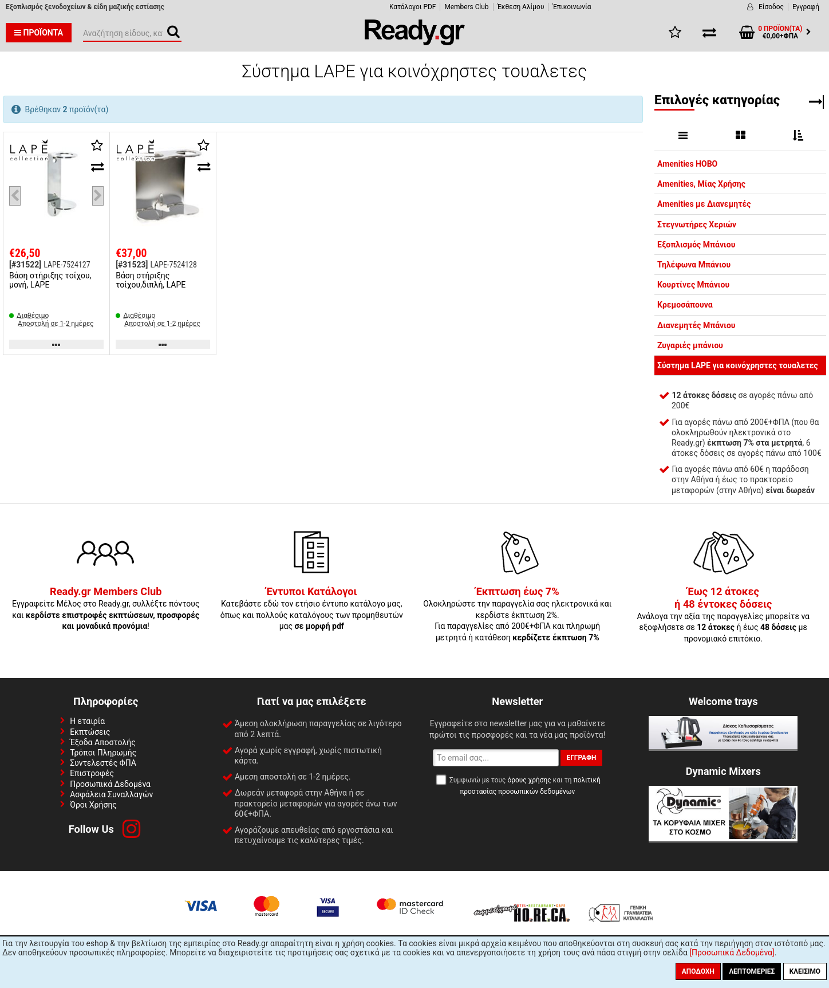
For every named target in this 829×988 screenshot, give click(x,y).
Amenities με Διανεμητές (704, 203)
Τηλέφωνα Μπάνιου (694, 264)
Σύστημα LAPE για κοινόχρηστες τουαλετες (737, 365)
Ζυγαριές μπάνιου (690, 345)
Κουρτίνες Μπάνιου (693, 284)
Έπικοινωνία (571, 7)
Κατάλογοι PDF (412, 7)
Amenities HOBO (687, 163)
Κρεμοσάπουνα (685, 304)
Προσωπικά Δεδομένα (110, 784)
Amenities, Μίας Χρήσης (701, 183)
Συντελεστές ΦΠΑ (103, 762)
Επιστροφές (92, 773)
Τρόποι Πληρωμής (103, 752)
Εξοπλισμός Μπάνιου (696, 244)
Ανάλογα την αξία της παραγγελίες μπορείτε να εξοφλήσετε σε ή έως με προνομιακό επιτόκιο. (723, 615)
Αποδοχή (698, 971)
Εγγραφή (805, 7)
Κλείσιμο (804, 971)
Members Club (466, 7)
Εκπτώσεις (90, 732)
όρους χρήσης (529, 780)
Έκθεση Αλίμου (521, 7)
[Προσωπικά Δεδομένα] (731, 952)
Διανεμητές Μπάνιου (696, 325)
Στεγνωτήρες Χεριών (696, 224)
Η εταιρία (87, 721)
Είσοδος (771, 7)
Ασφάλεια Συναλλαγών (111, 794)
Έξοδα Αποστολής (103, 742)
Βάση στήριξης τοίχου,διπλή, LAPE (150, 280)
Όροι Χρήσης (93, 804)
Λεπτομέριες (752, 971)
